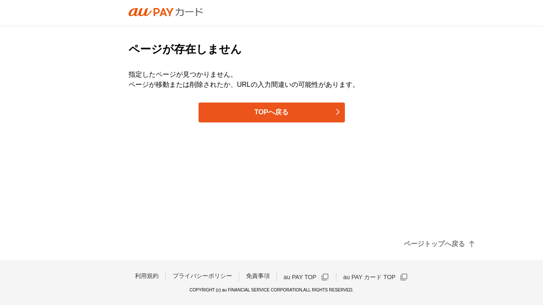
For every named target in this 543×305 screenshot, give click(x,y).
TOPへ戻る (272, 112)
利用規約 (147, 275)
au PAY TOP (300, 277)
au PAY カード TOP (369, 277)
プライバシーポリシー (202, 275)
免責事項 (258, 275)
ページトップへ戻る (434, 244)
